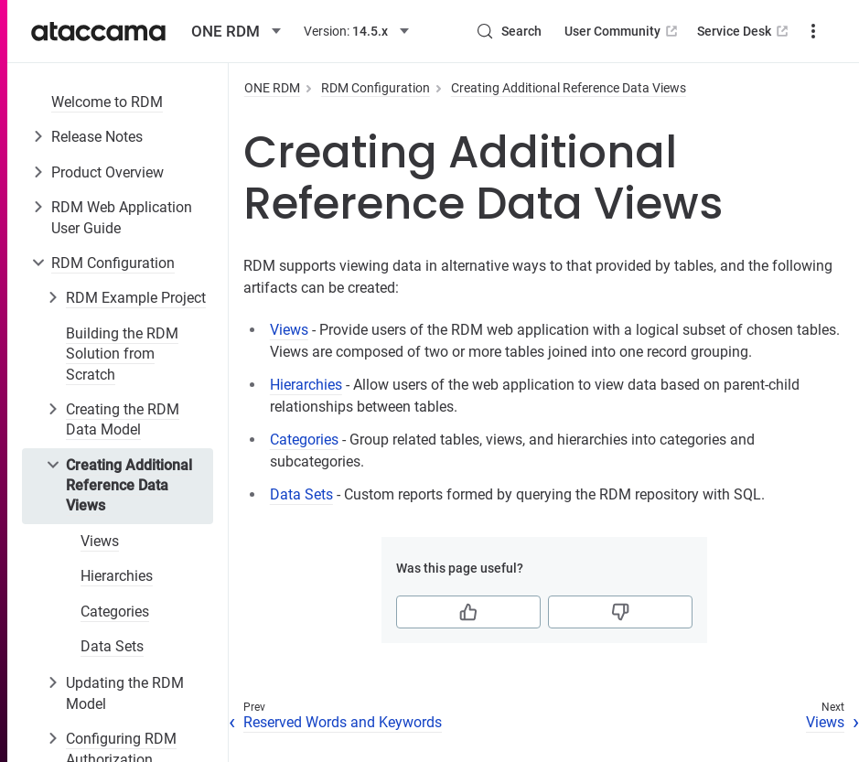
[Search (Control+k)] (508, 31)
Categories (115, 611)
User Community (622, 31)
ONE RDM (272, 87)
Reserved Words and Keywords (342, 722)
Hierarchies (117, 576)
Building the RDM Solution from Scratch (122, 354)
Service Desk (744, 31)
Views (100, 541)
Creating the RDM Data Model (122, 419)
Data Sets (112, 646)
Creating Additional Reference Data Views (129, 485)
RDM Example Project (136, 297)
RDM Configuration (113, 263)
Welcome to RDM (107, 102)
